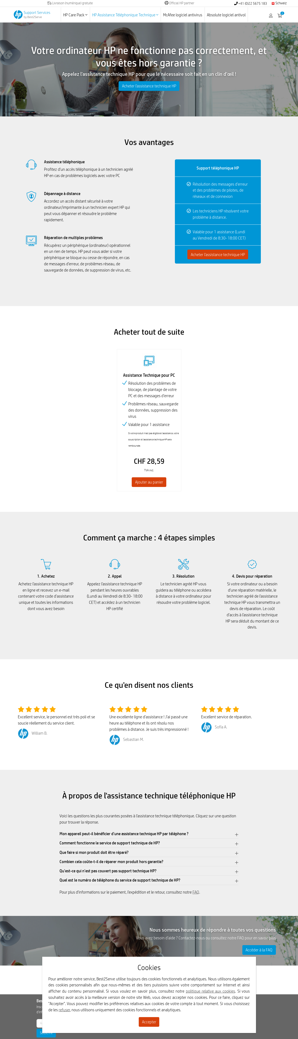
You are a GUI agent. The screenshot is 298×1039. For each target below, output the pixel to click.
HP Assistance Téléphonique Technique (125, 14)
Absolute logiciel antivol (226, 14)
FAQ (196, 892)
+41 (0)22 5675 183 (250, 3)
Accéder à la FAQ (259, 949)
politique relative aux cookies (210, 991)
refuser (64, 1009)
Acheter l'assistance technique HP (149, 85)
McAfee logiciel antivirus (182, 14)
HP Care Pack (75, 14)
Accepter (149, 1021)
